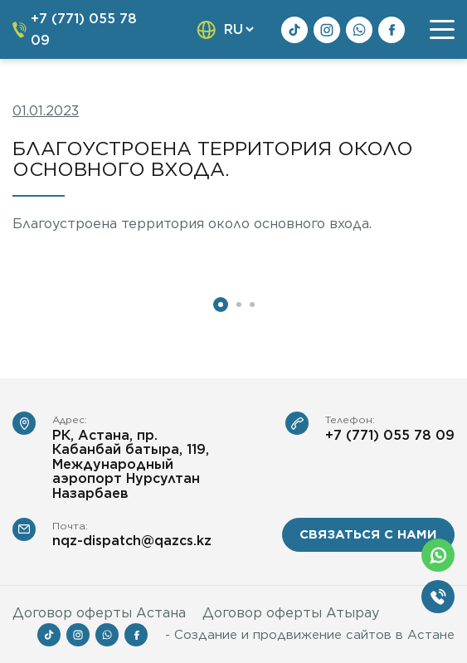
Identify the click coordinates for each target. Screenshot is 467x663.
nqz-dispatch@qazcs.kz (132, 541)
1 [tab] (220, 304)
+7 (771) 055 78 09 (390, 435)
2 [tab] (238, 304)
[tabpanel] (116, 270)
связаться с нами (368, 534)
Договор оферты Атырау (290, 613)
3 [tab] (252, 304)
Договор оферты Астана (99, 613)
